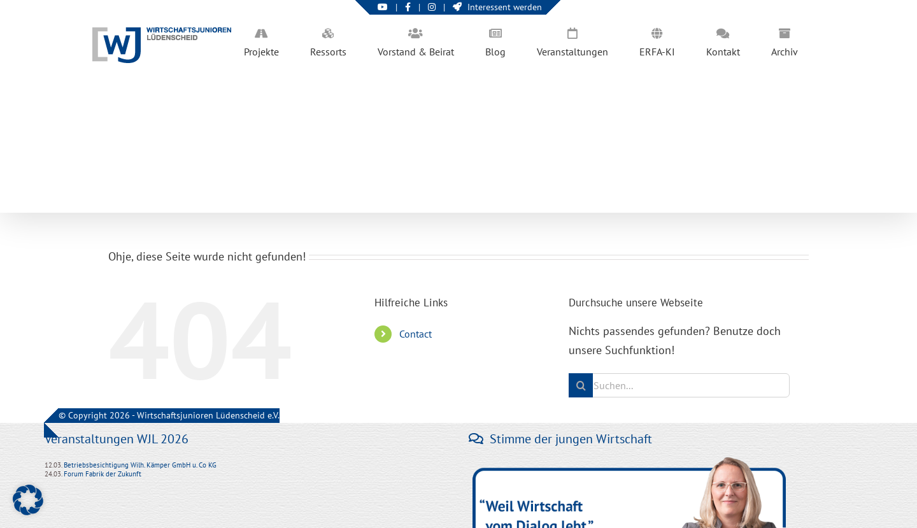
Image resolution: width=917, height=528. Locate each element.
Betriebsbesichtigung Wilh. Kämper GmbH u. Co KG (140, 464)
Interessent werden (497, 7)
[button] (28, 500)
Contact (415, 333)
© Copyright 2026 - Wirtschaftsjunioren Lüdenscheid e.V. (169, 415)
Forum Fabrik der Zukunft (102, 473)
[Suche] (581, 385)
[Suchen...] (679, 385)
